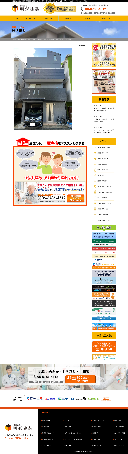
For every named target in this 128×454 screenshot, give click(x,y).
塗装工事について (29, 18)
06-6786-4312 (95, 9)
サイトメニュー (120, 446)
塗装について (69, 427)
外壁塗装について (103, 153)
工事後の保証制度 (103, 214)
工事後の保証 (96, 427)
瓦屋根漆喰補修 (102, 164)
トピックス (118, 439)
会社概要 (87, 18)
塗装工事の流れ (102, 181)
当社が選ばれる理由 (104, 147)
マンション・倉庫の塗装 (105, 192)
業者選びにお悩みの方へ (105, 220)
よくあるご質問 (120, 433)
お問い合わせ (106, 18)
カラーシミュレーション (105, 186)
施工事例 (68, 18)
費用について (49, 18)
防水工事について (103, 169)
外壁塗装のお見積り (104, 209)
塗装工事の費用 (102, 197)
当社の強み (46, 420)
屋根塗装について (103, 158)
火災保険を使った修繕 (104, 203)
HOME (16, 18)
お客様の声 (96, 439)
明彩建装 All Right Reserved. (84, 451)
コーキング (101, 175)
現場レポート (96, 446)
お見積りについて (98, 420)
